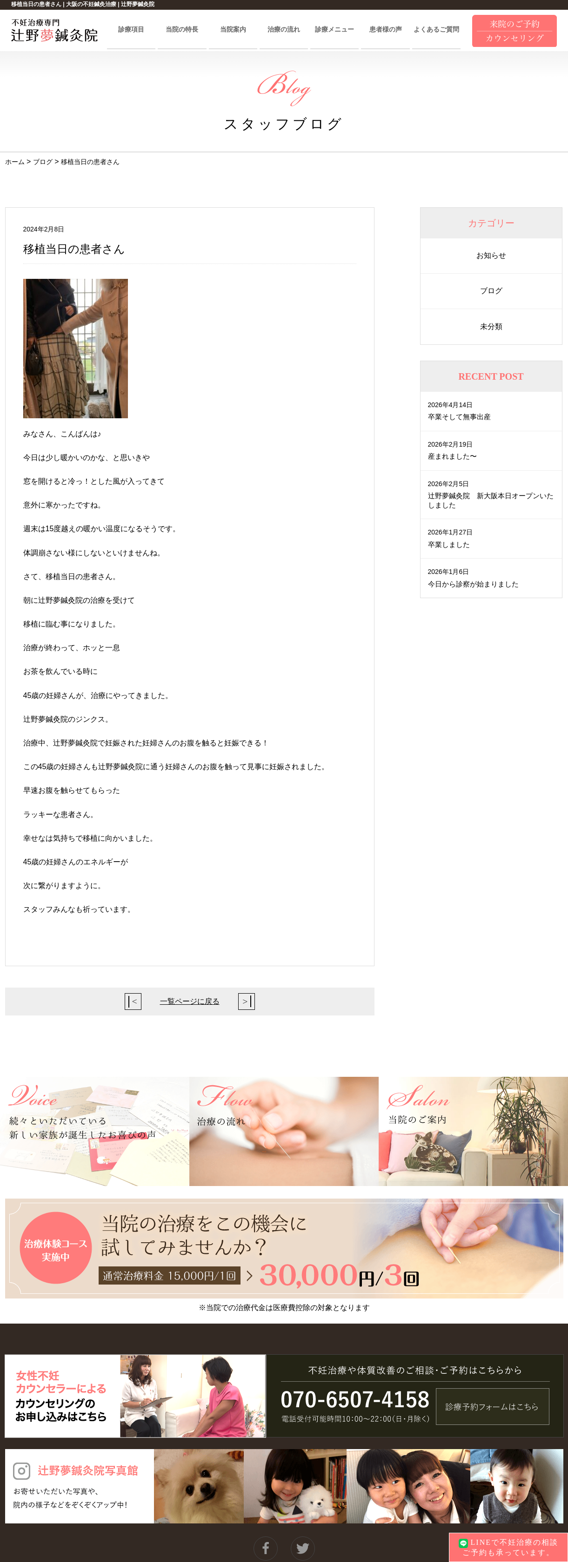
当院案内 (233, 29)
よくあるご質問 (436, 29)
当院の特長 (182, 29)
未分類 (491, 326)
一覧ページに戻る (190, 1001)
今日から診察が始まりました (476, 584)
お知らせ (491, 255)
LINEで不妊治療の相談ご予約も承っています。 (508, 1547)
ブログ (491, 291)
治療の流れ (283, 29)
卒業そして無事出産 (461, 417)
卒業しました (450, 544)
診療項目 (131, 29)
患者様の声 (385, 29)
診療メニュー (334, 29)
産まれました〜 (454, 456)
